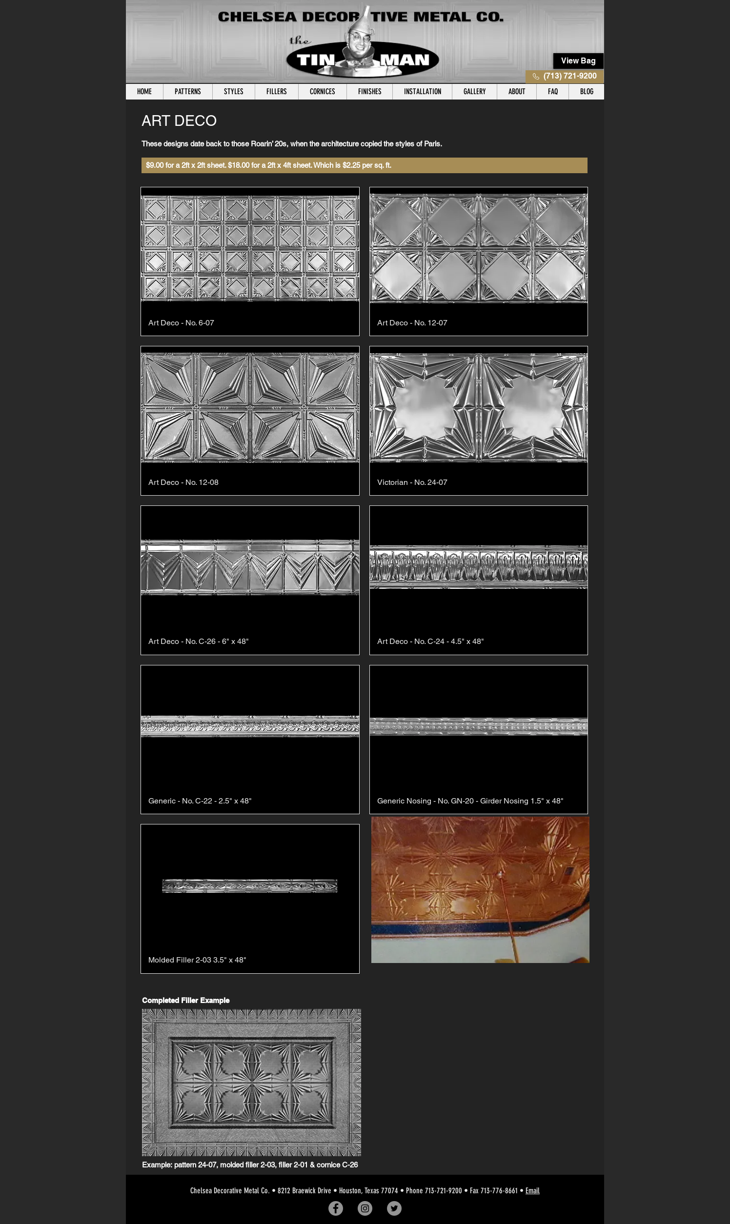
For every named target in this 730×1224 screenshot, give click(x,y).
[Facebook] (335, 1208)
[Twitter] (394, 1208)
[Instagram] (365, 1208)
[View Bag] (578, 61)
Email (533, 1190)
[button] (187, 92)
